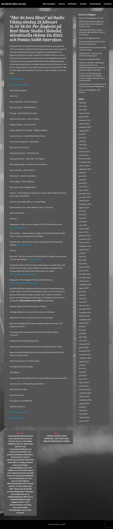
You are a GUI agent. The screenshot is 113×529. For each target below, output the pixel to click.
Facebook (107, 4)
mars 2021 (83, 302)
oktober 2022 (84, 243)
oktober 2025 (84, 124)
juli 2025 (82, 134)
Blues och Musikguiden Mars (89, 59)
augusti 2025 (84, 131)
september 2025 (85, 127)
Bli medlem (72, 4)
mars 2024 (83, 187)
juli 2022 (82, 253)
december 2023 (85, 194)
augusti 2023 (84, 208)
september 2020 (85, 320)
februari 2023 (84, 229)
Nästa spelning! (49, 4)
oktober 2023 (84, 201)
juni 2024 (82, 176)
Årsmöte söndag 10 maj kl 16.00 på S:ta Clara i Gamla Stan (92, 43)
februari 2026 (84, 113)
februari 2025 (84, 152)
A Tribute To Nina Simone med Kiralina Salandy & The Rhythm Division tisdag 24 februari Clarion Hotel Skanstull (92, 76)
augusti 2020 (84, 323)
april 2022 (83, 260)
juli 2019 (82, 365)
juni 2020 (82, 330)
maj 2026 (82, 103)
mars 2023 (83, 225)
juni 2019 (82, 368)
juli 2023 (82, 211)
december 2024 (85, 159)
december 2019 (85, 351)
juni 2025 (82, 138)
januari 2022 (84, 271)
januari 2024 (84, 190)
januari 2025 (84, 155)
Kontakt (83, 4)
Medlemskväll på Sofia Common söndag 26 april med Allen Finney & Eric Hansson (92, 32)
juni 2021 (82, 291)
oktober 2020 (84, 316)
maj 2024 (82, 180)
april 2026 (83, 106)
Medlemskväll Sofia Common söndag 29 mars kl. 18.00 (92, 48)
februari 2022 (84, 267)
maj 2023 (82, 218)
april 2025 (83, 145)
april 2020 (83, 337)
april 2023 (83, 222)
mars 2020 (83, 340)
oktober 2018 (84, 396)
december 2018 (85, 389)
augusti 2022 (84, 250)
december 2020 (85, 309)
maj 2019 (82, 372)
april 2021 (83, 298)
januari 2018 (84, 421)
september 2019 (85, 358)
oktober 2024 (84, 166)
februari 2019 (84, 382)
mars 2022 (83, 264)
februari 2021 (84, 306)
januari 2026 (84, 117)
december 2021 (85, 274)
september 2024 (85, 169)
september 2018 (85, 400)
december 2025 (85, 120)
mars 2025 (83, 148)
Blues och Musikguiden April (89, 38)
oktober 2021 (84, 281)
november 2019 (85, 354)
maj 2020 (82, 333)
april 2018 (83, 410)
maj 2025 (82, 141)
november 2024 (85, 162)
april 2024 (83, 183)
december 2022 (85, 236)
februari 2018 (84, 417)
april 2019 (83, 375)
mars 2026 (83, 110)
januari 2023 (84, 232)
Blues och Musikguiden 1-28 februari (89, 91)
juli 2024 (82, 173)
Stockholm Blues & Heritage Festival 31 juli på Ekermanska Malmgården (92, 85)
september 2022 (85, 246)
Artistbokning (95, 4)
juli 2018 (82, 407)
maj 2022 (82, 257)
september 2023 (85, 204)
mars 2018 (83, 414)
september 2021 (85, 284)
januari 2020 (84, 347)
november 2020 (85, 313)
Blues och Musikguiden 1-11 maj (91, 18)
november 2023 (85, 197)
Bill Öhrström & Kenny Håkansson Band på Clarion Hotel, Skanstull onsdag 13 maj (91, 23)
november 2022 (85, 239)
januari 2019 (84, 386)
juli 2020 (82, 326)
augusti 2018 (84, 403)
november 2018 (85, 393)
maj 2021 (82, 295)
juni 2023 (82, 215)
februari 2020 (84, 344)
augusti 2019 (84, 361)
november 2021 (85, 277)
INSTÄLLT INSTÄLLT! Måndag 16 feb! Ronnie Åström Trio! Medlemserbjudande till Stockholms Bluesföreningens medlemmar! (92, 66)
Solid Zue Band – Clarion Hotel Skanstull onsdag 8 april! (90, 54)
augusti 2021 (84, 288)
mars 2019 (83, 379)
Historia (62, 4)
